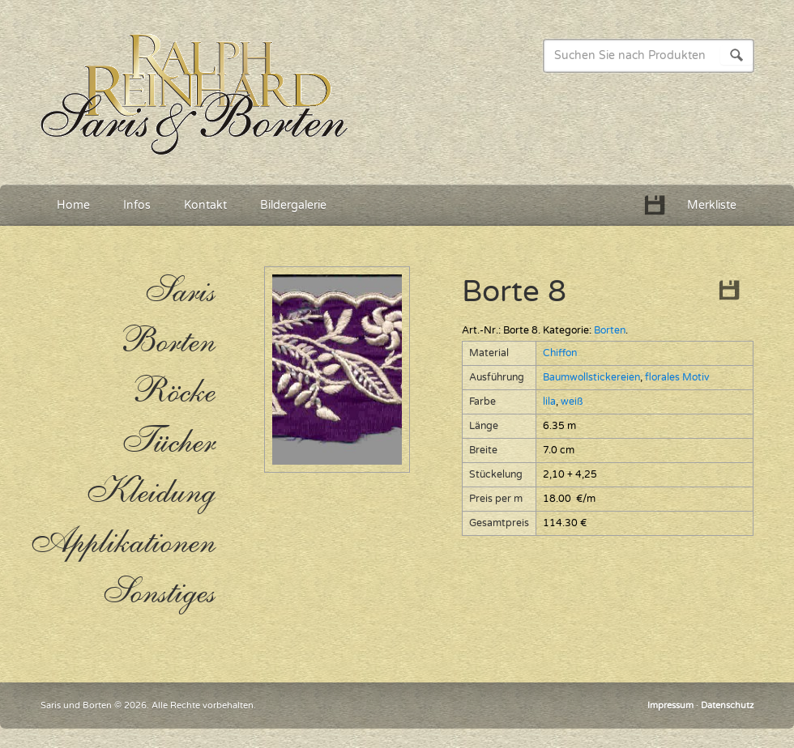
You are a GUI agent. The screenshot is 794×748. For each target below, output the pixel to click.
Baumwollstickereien (591, 378)
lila (549, 402)
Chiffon (560, 353)
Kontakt (205, 205)
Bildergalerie (293, 205)
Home (73, 205)
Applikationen (121, 542)
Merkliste (711, 205)
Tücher (168, 442)
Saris (179, 291)
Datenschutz (727, 705)
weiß (572, 402)
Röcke (173, 392)
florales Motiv (677, 378)
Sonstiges (158, 592)
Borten (609, 331)
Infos (137, 205)
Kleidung (150, 492)
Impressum (670, 705)
